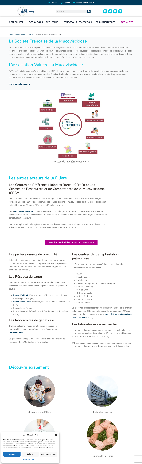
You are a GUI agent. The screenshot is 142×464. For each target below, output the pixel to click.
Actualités (127, 22)
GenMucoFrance (16, 332)
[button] (56, 435)
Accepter (12, 454)
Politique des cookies (29, 459)
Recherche (53, 22)
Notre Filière (17, 22)
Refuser (30, 454)
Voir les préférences (48, 454)
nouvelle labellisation (23, 211)
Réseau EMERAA (20, 295)
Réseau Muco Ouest (22, 302)
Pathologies (36, 22)
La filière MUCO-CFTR (24, 35)
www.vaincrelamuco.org (19, 84)
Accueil (12, 35)
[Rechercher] (89, 11)
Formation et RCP (106, 22)
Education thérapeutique (78, 22)
